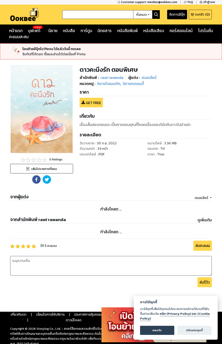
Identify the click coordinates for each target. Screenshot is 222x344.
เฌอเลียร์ (202, 197)
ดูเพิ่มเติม (205, 220)
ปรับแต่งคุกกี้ (194, 330)
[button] (36, 179)
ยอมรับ (157, 330)
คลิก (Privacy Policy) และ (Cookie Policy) (175, 316)
